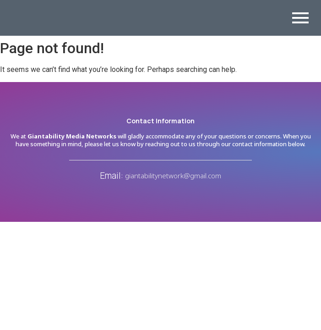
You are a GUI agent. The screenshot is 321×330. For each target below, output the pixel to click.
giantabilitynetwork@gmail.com (173, 175)
